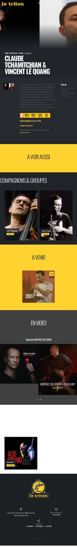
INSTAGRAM (39, 526)
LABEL (50, 3)
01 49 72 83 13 (56, 515)
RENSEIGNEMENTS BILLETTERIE (30, 121)
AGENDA (42, 3)
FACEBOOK (29, 526)
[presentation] (37, 399)
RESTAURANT (49, 5)
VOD (57, 3)
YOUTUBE (48, 526)
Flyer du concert (24, 132)
